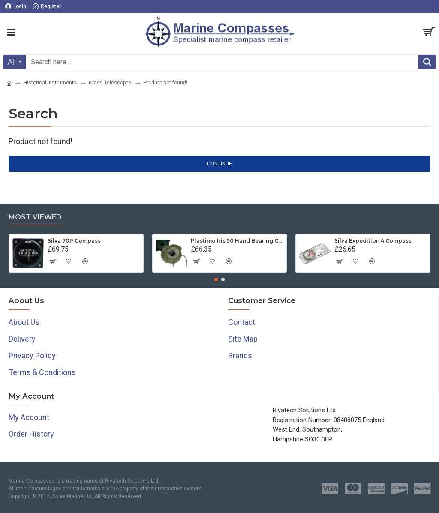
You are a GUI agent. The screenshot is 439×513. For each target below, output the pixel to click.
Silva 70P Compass (74, 240)
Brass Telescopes (110, 83)
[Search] (427, 62)
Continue (219, 164)
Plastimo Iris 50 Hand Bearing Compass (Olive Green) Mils (237, 240)
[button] (216, 279)
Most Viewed (35, 217)
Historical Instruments (50, 83)
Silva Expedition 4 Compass (373, 240)
